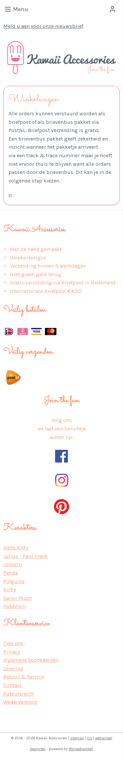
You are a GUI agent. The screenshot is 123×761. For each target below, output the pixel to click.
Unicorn (12, 564)
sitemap (77, 738)
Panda (10, 573)
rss (89, 738)
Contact (12, 685)
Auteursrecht (18, 694)
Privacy (11, 652)
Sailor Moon (17, 598)
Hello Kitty (15, 547)
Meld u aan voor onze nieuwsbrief (43, 26)
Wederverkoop (20, 702)
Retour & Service (23, 677)
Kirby (9, 589)
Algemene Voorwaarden (31, 660)
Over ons (13, 643)
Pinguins (14, 581)
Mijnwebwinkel (81, 749)
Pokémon (14, 606)
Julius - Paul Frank (25, 556)
